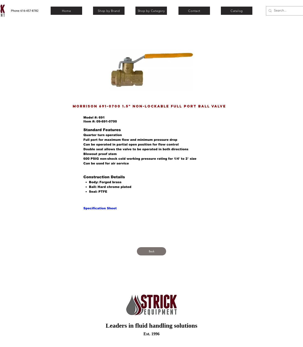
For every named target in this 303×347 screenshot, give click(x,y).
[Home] (66, 11)
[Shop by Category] (151, 11)
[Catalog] (236, 11)
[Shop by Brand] (109, 11)
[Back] (151, 251)
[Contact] (194, 11)
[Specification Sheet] (100, 208)
